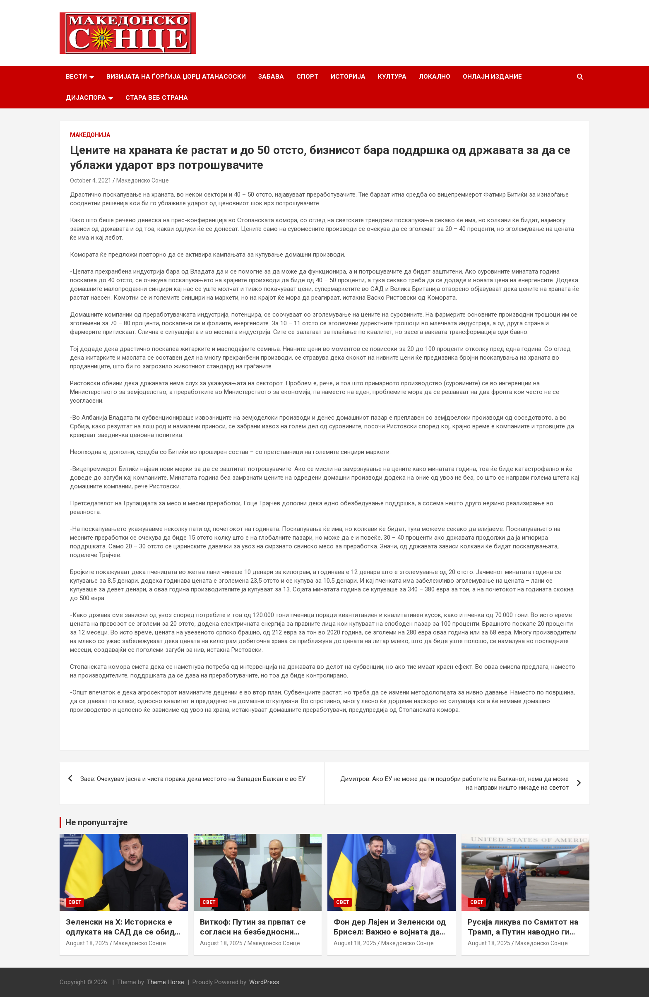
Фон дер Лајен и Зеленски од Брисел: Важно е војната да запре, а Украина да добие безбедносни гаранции (390, 937)
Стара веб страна (156, 97)
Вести (76, 76)
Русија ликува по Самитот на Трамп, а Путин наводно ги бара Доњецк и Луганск (523, 932)
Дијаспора (86, 97)
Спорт (307, 76)
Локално (434, 76)
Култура (392, 76)
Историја (348, 76)
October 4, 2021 (90, 180)
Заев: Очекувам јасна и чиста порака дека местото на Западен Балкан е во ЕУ (192, 779)
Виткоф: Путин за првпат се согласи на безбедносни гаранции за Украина (253, 932)
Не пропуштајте (96, 822)
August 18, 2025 (87, 943)
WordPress (264, 982)
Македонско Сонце (142, 180)
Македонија (90, 135)
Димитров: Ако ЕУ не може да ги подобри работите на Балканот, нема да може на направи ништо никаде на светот (454, 783)
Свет (75, 902)
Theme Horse (165, 982)
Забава (271, 76)
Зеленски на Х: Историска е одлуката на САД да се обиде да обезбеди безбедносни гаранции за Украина (122, 937)
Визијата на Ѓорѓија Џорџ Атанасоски (176, 76)
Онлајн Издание (492, 76)
